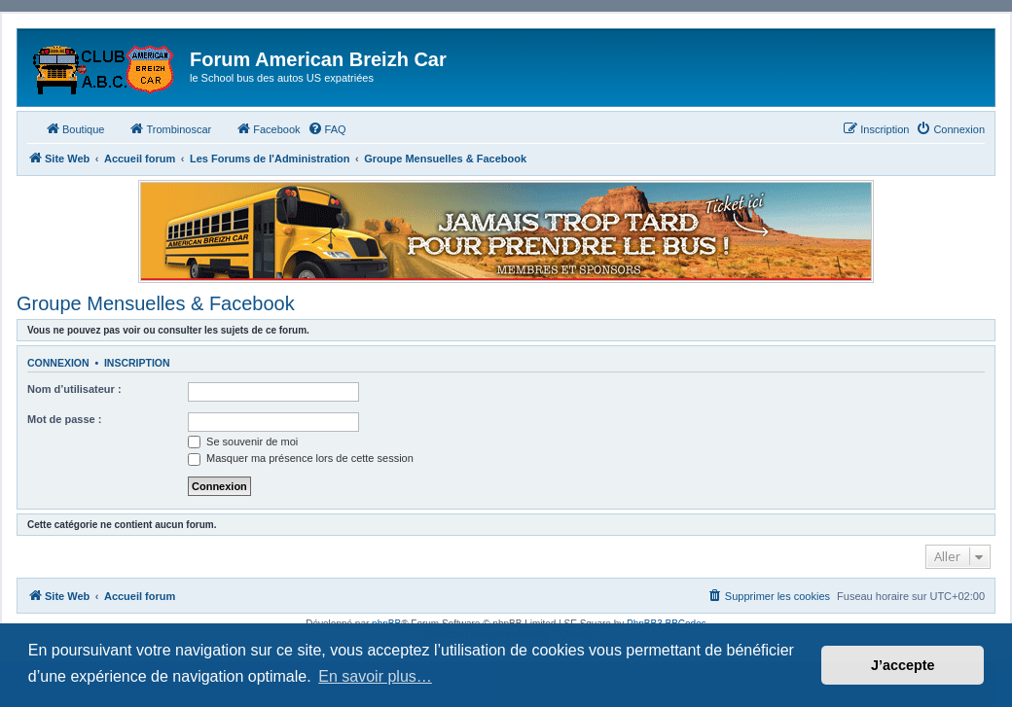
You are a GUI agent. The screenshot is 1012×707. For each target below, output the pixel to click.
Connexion (58, 363)
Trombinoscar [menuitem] (169, 128)
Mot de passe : (64, 419)
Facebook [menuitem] (267, 128)
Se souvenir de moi (243, 441)
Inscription (137, 363)
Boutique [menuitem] (74, 128)
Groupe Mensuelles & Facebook (156, 303)
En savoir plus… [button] (375, 676)
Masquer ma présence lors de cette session (301, 458)
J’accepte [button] (903, 665)
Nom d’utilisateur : (74, 389)
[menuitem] (326, 129)
